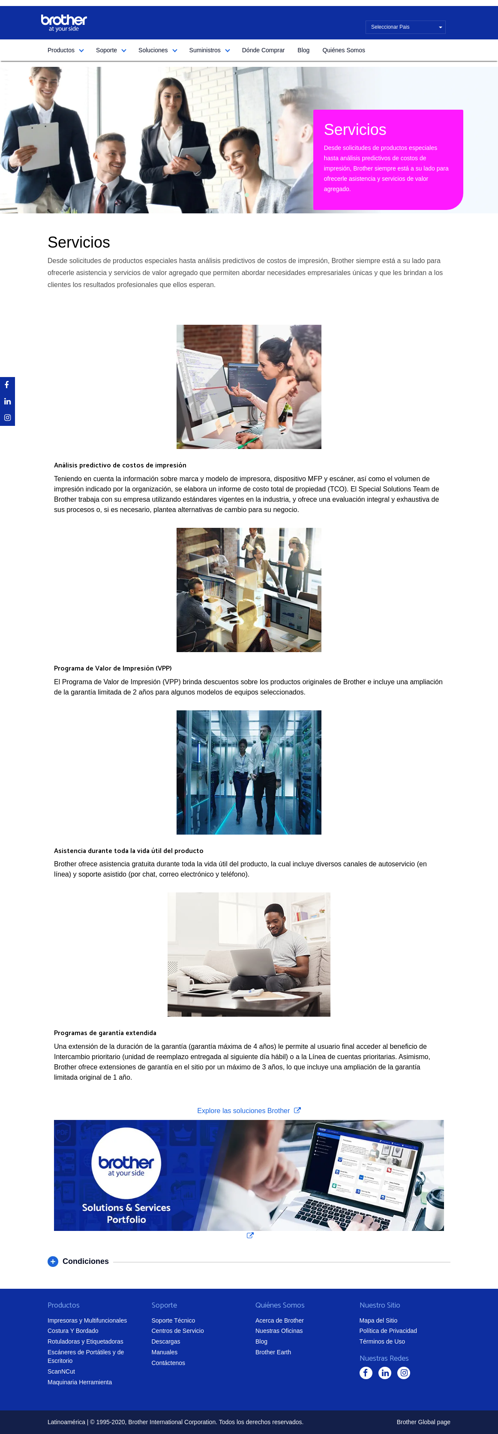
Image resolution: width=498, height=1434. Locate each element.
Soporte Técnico (173, 1320)
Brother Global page (423, 1422)
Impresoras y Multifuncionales (87, 1320)
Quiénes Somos (343, 50)
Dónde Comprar (263, 50)
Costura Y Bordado (73, 1330)
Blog (303, 50)
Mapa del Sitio (379, 1320)
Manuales (165, 1352)
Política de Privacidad (388, 1330)
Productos (61, 50)
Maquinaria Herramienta (80, 1382)
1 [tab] (247, 195)
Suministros (205, 50)
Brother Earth (273, 1352)
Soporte (106, 50)
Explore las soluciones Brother (244, 1110)
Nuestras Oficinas (279, 1330)
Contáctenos (169, 1362)
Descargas (166, 1341)
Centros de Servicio (178, 1330)
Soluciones (153, 50)
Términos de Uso (382, 1341)
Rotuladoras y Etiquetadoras (85, 1341)
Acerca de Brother (279, 1320)
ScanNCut (61, 1371)
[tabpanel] (249, 140)
